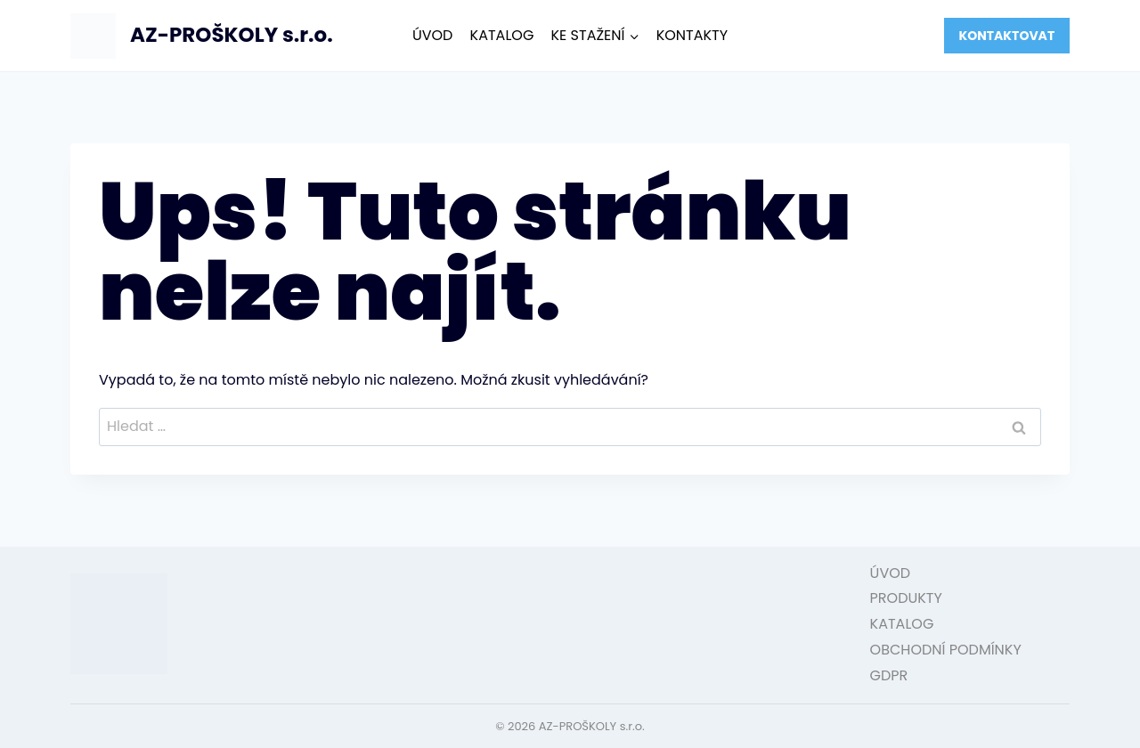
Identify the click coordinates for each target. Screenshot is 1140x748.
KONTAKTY (692, 35)
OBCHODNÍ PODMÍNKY (946, 649)
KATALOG (502, 35)
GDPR (889, 675)
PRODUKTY (906, 598)
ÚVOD (432, 35)
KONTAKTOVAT (1006, 36)
